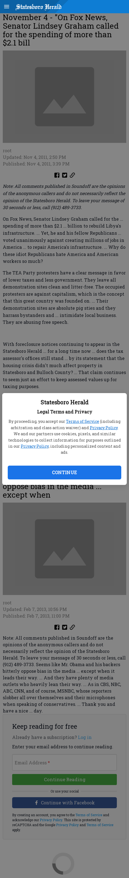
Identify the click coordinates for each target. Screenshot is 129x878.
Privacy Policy (104, 427)
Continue (64, 472)
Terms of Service (82, 421)
